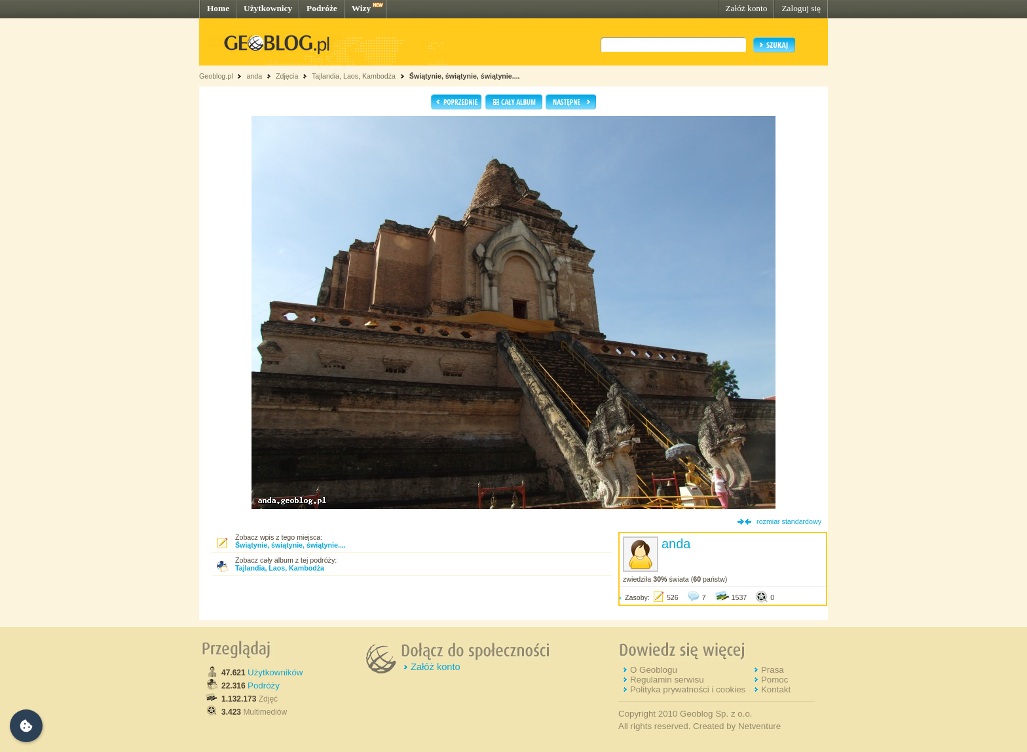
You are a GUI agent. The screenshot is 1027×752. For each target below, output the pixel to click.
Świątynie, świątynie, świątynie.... (464, 76)
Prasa (772, 670)
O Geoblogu (653, 670)
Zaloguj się (801, 8)
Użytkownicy (268, 8)
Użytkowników (275, 672)
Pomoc (774, 680)
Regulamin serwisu (667, 680)
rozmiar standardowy (788, 521)
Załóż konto (746, 8)
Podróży (264, 685)
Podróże (322, 8)
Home (218, 8)
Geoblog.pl (216, 76)
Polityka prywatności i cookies (687, 689)
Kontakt (776, 689)
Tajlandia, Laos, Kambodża (354, 76)
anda (254, 76)
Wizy (361, 8)
